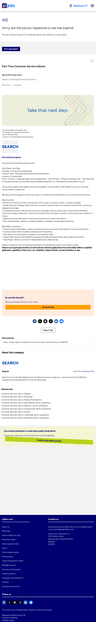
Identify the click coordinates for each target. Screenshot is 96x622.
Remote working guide (11, 569)
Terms (4, 548)
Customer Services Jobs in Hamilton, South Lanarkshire (24, 405)
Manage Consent (9, 565)
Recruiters (6, 531)
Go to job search (11, 49)
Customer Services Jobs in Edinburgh (17, 396)
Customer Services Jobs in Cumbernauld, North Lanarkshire (26, 409)
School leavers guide (10, 552)
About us (6, 527)
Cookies (5, 582)
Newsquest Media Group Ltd (13, 615)
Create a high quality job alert (47, 440)
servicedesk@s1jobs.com (63, 529)
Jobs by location (9, 573)
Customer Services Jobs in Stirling (15, 412)
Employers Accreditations (12, 578)
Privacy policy (7, 556)
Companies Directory (10, 586)
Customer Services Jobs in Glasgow (16, 393)
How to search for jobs (11, 535)
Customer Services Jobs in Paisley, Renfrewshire (21, 400)
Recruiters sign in (9, 539)
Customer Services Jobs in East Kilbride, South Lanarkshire (26, 402)
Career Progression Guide (12, 561)
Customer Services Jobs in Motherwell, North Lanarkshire (25, 418)
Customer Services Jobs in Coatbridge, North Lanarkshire (25, 415)
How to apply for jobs (10, 544)
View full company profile (83, 371)
